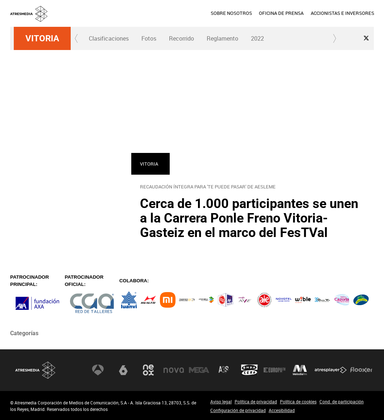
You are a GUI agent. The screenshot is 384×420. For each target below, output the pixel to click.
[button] (76, 38)
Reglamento (222, 38)
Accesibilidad (282, 410)
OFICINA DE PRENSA (281, 13)
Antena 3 (98, 370)
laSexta (123, 370)
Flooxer (361, 370)
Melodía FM (300, 370)
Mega (199, 370)
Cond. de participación (341, 401)
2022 (257, 38)
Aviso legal (221, 401)
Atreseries (224, 370)
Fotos (148, 38)
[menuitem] (231, 13)
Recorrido (181, 38)
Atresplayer (330, 370)
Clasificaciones (109, 38)
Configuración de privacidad (238, 410)
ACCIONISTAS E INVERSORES (342, 13)
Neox (148, 370)
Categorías (24, 333)
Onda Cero (249, 370)
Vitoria (42, 38)
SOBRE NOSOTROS (231, 13)
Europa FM (274, 370)
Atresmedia (35, 370)
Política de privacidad (256, 401)
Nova (174, 370)
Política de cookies (298, 401)
